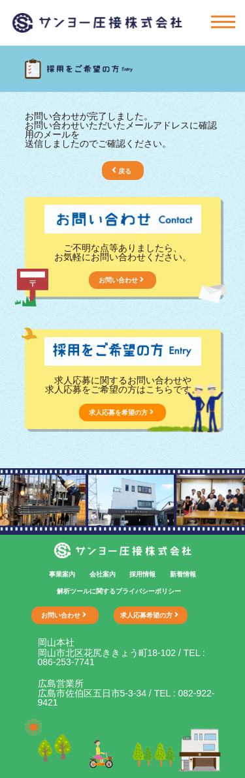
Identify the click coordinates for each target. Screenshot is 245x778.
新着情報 (183, 574)
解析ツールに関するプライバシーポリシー (119, 591)
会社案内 (103, 574)
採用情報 (142, 574)
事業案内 (62, 574)
